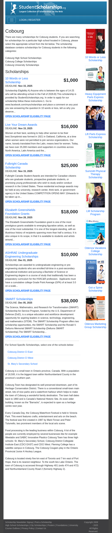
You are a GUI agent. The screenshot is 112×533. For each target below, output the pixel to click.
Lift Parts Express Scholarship (95, 136)
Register (34, 20)
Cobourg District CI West (20, 358)
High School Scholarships (17, 525)
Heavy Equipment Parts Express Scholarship (95, 97)
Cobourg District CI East (20, 352)
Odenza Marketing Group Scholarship (95, 325)
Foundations (61, 525)
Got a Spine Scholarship (95, 289)
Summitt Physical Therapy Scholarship (95, 174)
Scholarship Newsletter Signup (19, 522)
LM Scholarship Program (95, 213)
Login (23, 20)
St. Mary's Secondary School (22, 364)
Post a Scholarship (43, 522)
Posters (51, 525)
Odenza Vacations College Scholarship (95, 251)
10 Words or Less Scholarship (95, 59)
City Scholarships (38, 525)
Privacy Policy (28, 528)
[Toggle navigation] (12, 20)
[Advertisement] (56, 495)
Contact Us (41, 528)
